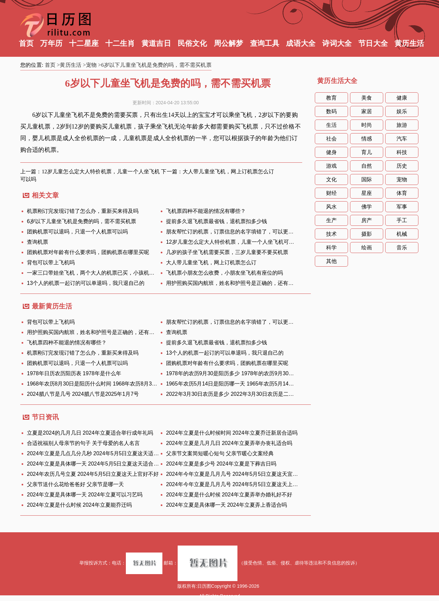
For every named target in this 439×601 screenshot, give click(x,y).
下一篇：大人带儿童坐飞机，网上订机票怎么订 (217, 171)
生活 (331, 125)
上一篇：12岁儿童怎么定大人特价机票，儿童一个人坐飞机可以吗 (90, 175)
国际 (366, 179)
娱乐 (401, 111)
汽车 (401, 138)
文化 (331, 179)
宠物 (401, 179)
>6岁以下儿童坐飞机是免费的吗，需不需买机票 (154, 65)
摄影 (366, 234)
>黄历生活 (69, 65)
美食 (366, 98)
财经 (331, 193)
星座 (366, 193)
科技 (401, 152)
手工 (401, 220)
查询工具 (265, 43)
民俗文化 (192, 43)
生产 (331, 220)
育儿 (366, 152)
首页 (26, 43)
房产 (366, 220)
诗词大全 (337, 43)
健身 (331, 152)
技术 (331, 234)
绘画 (366, 247)
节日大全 (373, 43)
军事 (401, 207)
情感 (366, 138)
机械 (401, 234)
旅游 (401, 125)
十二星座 (84, 43)
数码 (331, 111)
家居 (366, 111)
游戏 (331, 166)
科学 (331, 247)
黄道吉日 (156, 43)
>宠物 (90, 65)
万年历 (51, 43)
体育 (401, 193)
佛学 (366, 207)
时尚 (366, 125)
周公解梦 (228, 43)
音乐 (401, 247)
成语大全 (300, 43)
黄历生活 (409, 43)
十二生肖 (120, 43)
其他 (331, 261)
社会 (331, 138)
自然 (366, 166)
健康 (401, 98)
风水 (331, 207)
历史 (401, 166)
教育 (331, 98)
